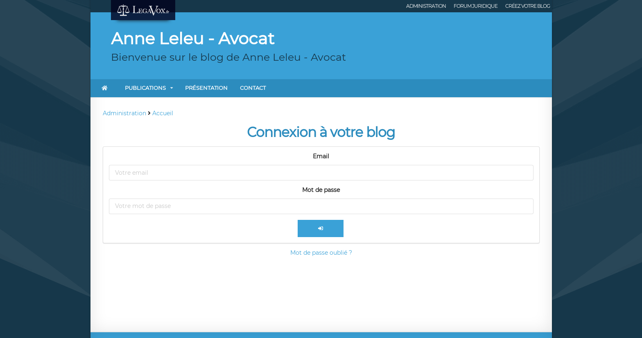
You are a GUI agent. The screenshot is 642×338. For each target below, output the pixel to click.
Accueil (162, 113)
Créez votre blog (527, 6)
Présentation (206, 87)
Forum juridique (475, 6)
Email (321, 156)
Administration (426, 6)
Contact (253, 87)
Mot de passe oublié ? (321, 252)
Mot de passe (321, 190)
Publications (145, 87)
